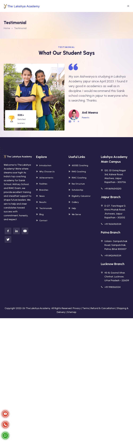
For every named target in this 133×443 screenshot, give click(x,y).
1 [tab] (70, 121)
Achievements (44, 177)
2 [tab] (74, 121)
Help (72, 208)
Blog (40, 214)
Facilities (41, 184)
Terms (85, 308)
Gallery (74, 202)
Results (41, 202)
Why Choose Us (45, 171)
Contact (41, 220)
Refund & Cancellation (103, 308)
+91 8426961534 (112, 255)
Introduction (43, 165)
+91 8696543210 (112, 188)
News (40, 196)
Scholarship (76, 190)
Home (7, 28)
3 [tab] (78, 121)
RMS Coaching (77, 171)
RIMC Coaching (77, 177)
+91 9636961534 (112, 224)
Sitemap (71, 312)
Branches (42, 190)
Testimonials (44, 208)
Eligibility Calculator (80, 196)
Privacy (77, 308)
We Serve (75, 214)
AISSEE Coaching (78, 165)
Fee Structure (77, 184)
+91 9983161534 (112, 287)
